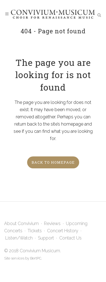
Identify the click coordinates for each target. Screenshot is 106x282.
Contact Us (70, 238)
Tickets (35, 230)
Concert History (62, 230)
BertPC (35, 258)
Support (46, 238)
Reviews (52, 223)
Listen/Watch (19, 238)
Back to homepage (53, 162)
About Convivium (21, 223)
